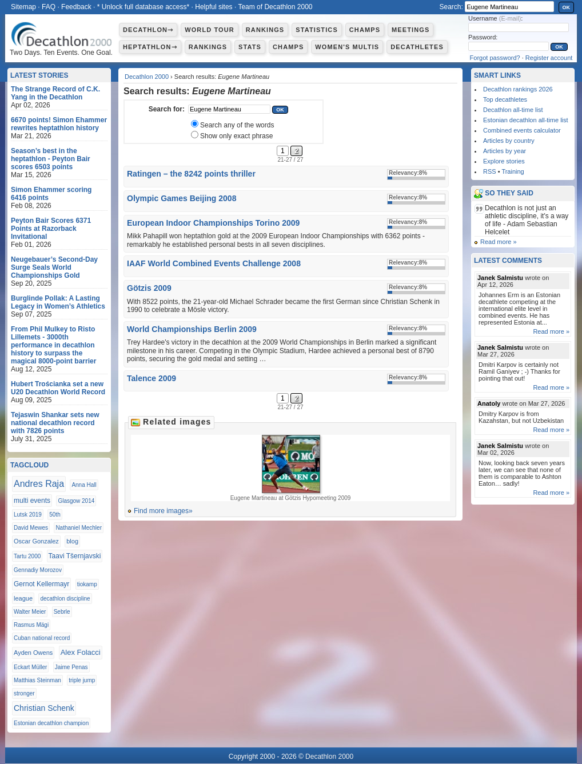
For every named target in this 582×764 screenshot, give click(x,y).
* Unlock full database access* (143, 7)
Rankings (265, 29)
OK (567, 7)
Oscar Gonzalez (36, 541)
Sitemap (23, 7)
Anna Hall (83, 485)
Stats (249, 46)
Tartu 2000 (27, 556)
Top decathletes (505, 99)
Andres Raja (39, 484)
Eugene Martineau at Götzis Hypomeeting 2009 (290, 468)
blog (72, 541)
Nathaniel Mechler (78, 528)
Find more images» (163, 511)
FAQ (48, 7)
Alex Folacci (81, 652)
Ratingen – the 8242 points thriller (191, 173)
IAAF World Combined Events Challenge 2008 (214, 263)
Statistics (317, 29)
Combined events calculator (522, 130)
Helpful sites (213, 7)
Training (512, 171)
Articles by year (504, 150)
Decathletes (417, 46)
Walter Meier (30, 612)
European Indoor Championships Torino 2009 (213, 222)
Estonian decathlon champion (51, 723)
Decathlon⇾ (148, 29)
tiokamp (87, 584)
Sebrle (62, 612)
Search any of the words (237, 125)
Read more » (498, 241)
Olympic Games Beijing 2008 (181, 198)
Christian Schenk (44, 708)
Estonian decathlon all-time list (525, 120)
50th (54, 514)
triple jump (82, 680)
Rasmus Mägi (31, 625)
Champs (364, 29)
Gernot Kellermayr (41, 584)
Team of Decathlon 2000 (275, 7)
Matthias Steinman (37, 680)
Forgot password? (495, 57)
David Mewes (31, 528)
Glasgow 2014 (76, 501)
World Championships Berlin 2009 (192, 329)
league (23, 598)
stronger (24, 693)
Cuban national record (42, 638)
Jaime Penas (71, 667)
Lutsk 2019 (28, 514)
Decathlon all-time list (513, 109)
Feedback (76, 7)
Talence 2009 (151, 378)
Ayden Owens (33, 652)
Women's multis (347, 46)
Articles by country (509, 140)
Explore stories (504, 161)
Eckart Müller (30, 667)
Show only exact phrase (236, 136)
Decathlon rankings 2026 (518, 89)
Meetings (410, 29)
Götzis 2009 (149, 288)
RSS (489, 171)
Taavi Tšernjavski (75, 556)
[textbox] (229, 109)
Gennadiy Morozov (38, 570)
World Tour (209, 29)
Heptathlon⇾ (150, 46)
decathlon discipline (65, 598)
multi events (32, 501)
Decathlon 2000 (147, 76)
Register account (549, 57)
